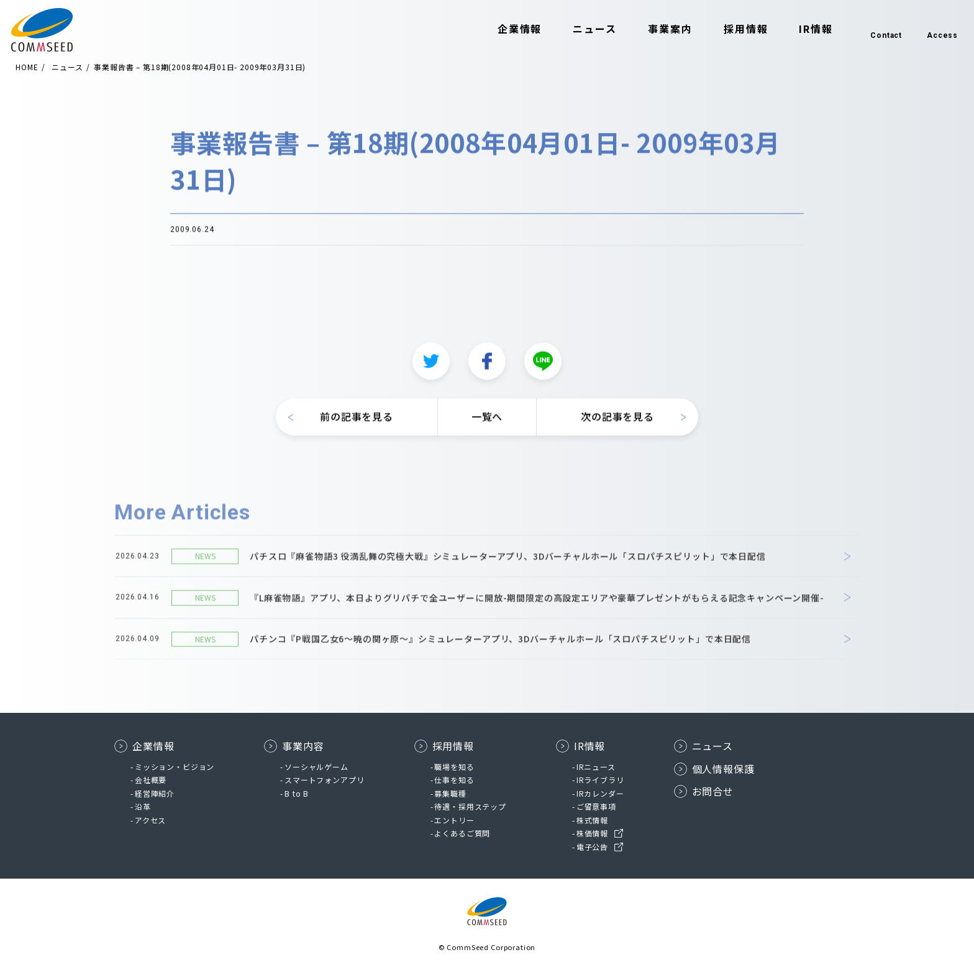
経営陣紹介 (155, 793)
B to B (296, 793)
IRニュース (596, 766)
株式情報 (592, 820)
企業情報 (502, 30)
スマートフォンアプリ (324, 779)
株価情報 (592, 833)
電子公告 (592, 846)
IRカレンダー (600, 793)
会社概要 (150, 779)
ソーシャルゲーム (316, 766)
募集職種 (450, 793)
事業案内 (652, 30)
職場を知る (454, 766)
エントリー (454, 820)
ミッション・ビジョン (174, 766)
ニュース (577, 30)
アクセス (150, 820)
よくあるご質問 (462, 833)
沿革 (143, 806)
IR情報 (798, 30)
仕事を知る (454, 779)
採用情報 (728, 30)
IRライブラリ (600, 779)
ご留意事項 (596, 806)
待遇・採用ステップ (470, 806)
